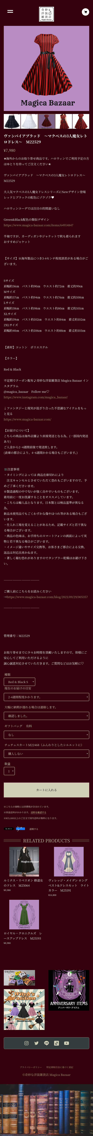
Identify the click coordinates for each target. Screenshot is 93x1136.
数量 (7, 764)
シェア (20, 828)
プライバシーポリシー (31, 1067)
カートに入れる (46, 790)
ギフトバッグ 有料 (18, 726)
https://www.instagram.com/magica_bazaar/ (36, 397)
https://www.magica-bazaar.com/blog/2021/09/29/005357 (47, 597)
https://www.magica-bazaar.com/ (27, 419)
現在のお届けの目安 (17, 688)
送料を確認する (38, 812)
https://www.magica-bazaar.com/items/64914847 (38, 225)
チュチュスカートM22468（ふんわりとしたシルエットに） (44, 745)
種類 (7, 674)
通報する (33, 829)
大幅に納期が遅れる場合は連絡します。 (31, 707)
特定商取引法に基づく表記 (59, 1067)
